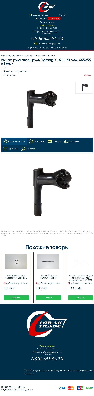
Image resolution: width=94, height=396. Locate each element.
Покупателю (60, 370)
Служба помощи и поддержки (17, 389)
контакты (62, 47)
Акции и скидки (84, 370)
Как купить (44, 47)
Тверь (47, 15)
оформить (54, 18)
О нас (71, 370)
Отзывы (87, 75)
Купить (16, 297)
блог (53, 47)
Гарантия (33, 47)
